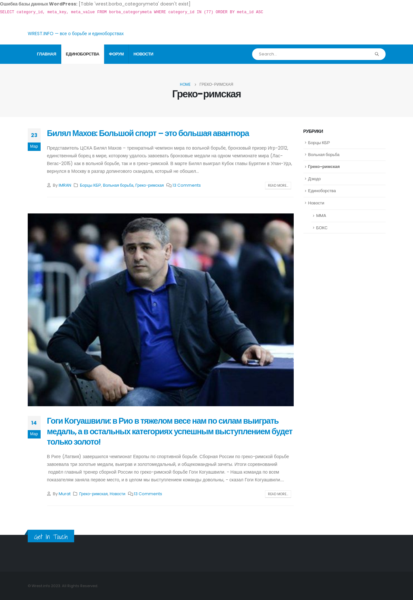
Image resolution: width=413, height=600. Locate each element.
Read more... (278, 185)
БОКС (322, 228)
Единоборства (82, 54)
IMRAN (65, 185)
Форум (116, 54)
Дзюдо (314, 179)
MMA (321, 215)
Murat (65, 494)
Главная (46, 54)
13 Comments (186, 185)
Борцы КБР (90, 185)
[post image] (161, 309)
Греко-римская (149, 185)
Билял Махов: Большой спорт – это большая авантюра (148, 133)
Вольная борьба (118, 185)
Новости (143, 54)
